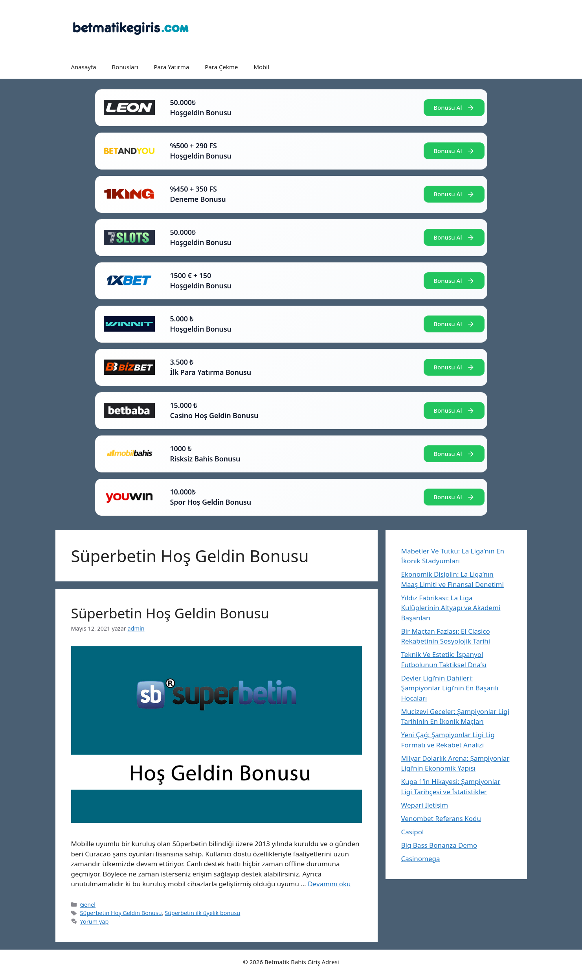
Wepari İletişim (424, 805)
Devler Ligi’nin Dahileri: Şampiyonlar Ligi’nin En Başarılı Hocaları (450, 688)
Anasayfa (83, 67)
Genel (87, 904)
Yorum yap (94, 921)
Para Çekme (221, 67)
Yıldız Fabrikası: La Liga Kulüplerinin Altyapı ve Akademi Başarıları (451, 607)
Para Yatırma (171, 67)
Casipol (412, 831)
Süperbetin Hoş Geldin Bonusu (170, 613)
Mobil (261, 67)
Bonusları (125, 67)
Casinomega (420, 858)
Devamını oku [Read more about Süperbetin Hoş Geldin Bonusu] (329, 883)
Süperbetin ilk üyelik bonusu (202, 913)
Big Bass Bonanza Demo (439, 845)
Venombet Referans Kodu (441, 818)
